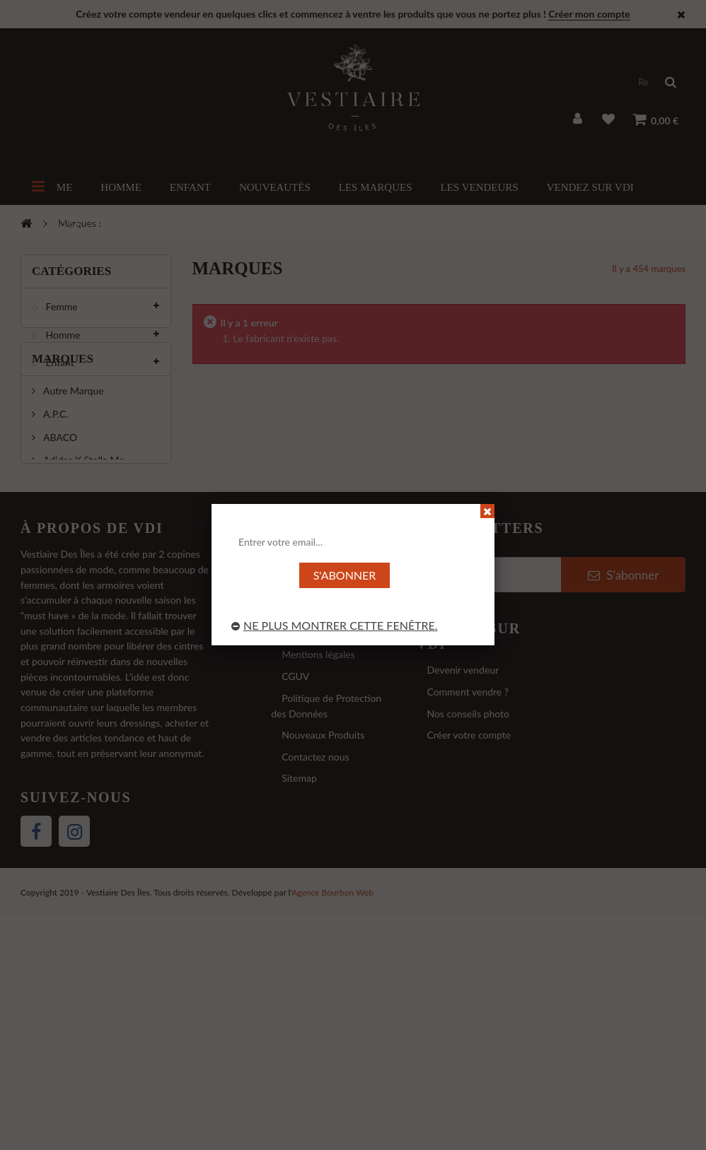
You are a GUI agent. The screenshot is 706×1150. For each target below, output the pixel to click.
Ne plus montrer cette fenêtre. (334, 625)
